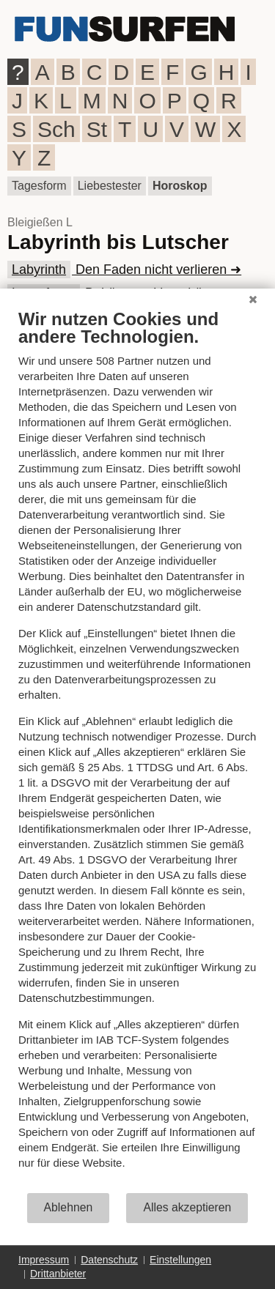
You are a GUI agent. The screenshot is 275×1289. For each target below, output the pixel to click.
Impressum (43, 1260)
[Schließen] (253, 300)
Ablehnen (68, 1207)
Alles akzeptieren (187, 1207)
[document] (137, 750)
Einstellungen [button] (180, 1260)
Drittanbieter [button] (58, 1273)
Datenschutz (109, 1260)
